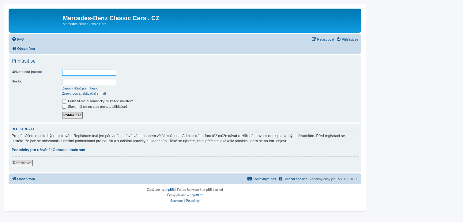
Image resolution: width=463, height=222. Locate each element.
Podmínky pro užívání (31, 150)
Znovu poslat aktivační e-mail (84, 93)
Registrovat (22, 163)
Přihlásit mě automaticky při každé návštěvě (98, 101)
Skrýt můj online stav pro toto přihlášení (94, 106)
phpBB (169, 189)
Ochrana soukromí (69, 150)
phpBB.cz (196, 195)
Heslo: (17, 81)
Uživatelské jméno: (27, 72)
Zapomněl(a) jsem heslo (80, 88)
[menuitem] (18, 39)
